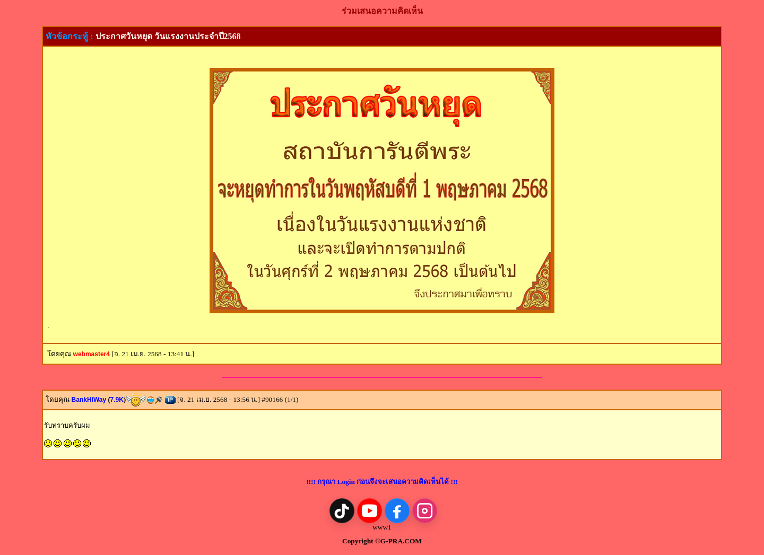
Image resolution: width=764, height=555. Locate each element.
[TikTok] (341, 510)
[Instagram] (424, 510)
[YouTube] (369, 510)
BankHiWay (91, 399)
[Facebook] (397, 510)
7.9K (116, 399)
